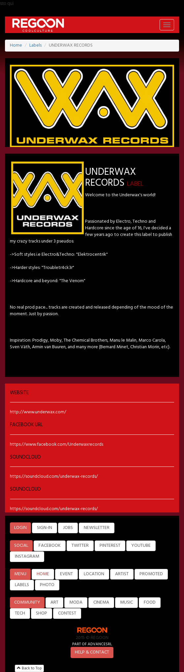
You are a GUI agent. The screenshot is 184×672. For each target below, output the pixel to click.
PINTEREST (110, 545)
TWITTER (80, 545)
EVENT (66, 574)
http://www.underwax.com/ (38, 412)
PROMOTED (151, 574)
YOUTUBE (141, 545)
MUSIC (126, 602)
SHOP (41, 613)
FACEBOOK (50, 545)
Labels (35, 45)
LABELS (22, 585)
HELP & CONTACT (92, 652)
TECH (20, 613)
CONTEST (67, 613)
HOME (43, 574)
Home (16, 45)
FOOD (150, 602)
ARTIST (122, 574)
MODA (75, 602)
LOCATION (94, 574)
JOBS (68, 528)
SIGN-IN (44, 528)
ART (54, 602)
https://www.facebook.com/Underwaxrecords (56, 444)
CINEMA (101, 602)
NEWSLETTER (96, 528)
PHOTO (47, 585)
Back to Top (29, 668)
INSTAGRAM (27, 556)
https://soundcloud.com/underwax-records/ (54, 476)
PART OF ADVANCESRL (92, 644)
